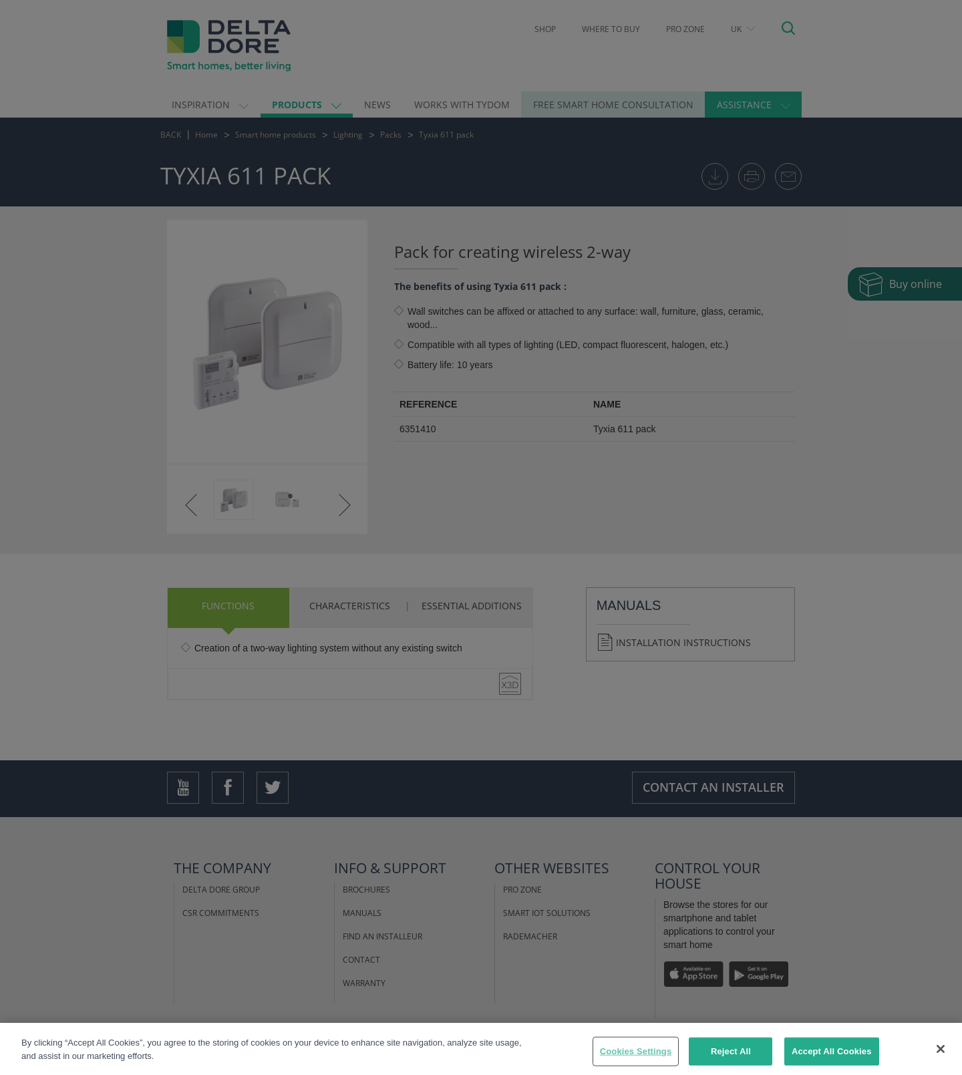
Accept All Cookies (832, 1057)
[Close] (940, 1055)
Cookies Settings (636, 1057)
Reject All (731, 1057)
